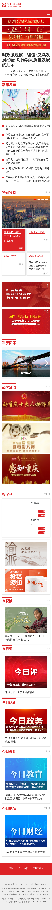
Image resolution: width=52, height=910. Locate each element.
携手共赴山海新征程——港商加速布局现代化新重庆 (27, 161)
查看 (21, 248)
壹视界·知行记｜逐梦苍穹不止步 (28, 71)
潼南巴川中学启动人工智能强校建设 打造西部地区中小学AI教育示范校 (25, 796)
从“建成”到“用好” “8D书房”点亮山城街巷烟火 (27, 170)
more (47, 84)
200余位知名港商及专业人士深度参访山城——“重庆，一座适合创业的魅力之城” (28, 179)
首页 (11, 868)
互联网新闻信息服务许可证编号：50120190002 (27, 894)
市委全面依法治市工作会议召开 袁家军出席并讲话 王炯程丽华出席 (27, 136)
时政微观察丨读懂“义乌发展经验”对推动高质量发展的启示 (26, 60)
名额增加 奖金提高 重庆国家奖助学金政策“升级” (25, 739)
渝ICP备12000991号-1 (14, 891)
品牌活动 (38, 868)
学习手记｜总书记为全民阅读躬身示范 (28, 74)
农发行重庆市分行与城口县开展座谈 (25, 851)
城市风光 (26, 373)
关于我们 (24, 868)
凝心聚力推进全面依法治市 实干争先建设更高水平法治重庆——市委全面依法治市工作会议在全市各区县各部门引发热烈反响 (27, 149)
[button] (35, 92)
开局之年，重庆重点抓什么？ (21, 692)
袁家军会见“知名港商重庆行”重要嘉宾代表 (28, 127)
